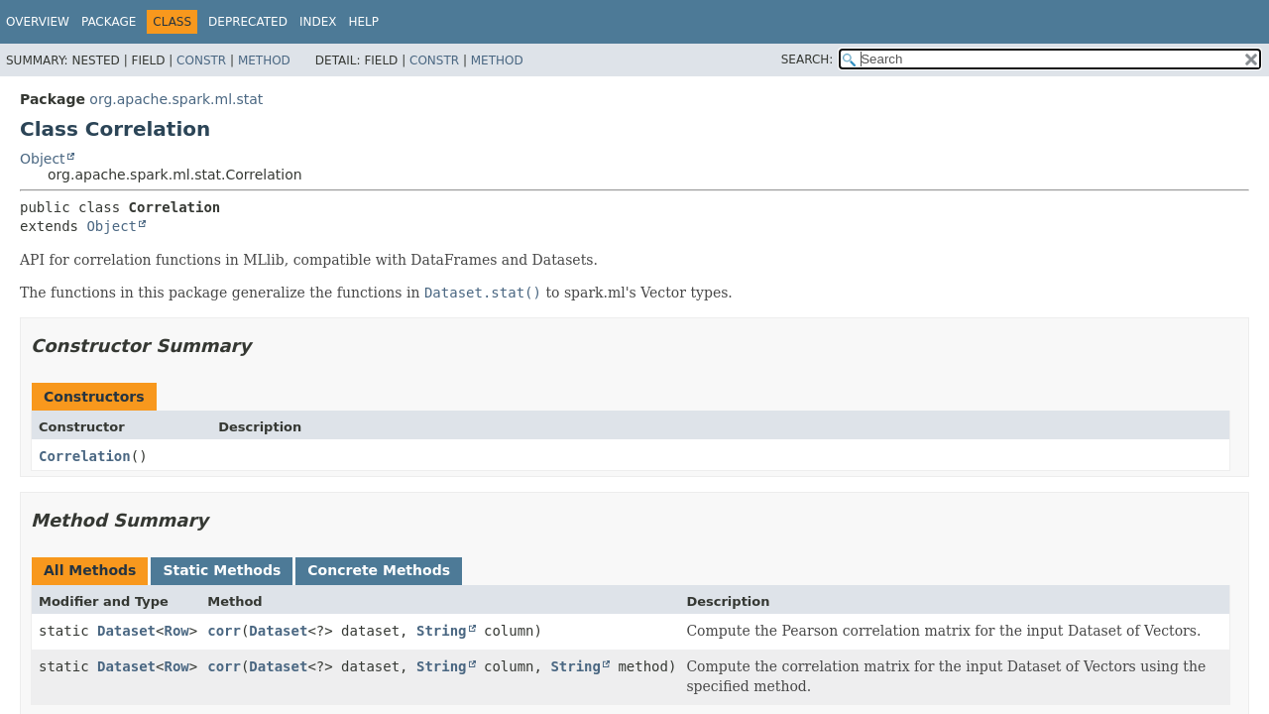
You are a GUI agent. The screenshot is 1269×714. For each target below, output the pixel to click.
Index (318, 22)
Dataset (126, 631)
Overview (37, 22)
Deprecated (248, 22)
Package (108, 22)
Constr (201, 60)
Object (42, 159)
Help (363, 22)
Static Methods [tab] (222, 570)
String (441, 631)
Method (264, 60)
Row (176, 631)
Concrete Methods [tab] (378, 570)
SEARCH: (807, 59)
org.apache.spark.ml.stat (176, 99)
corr (224, 631)
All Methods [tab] (90, 570)
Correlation (85, 456)
